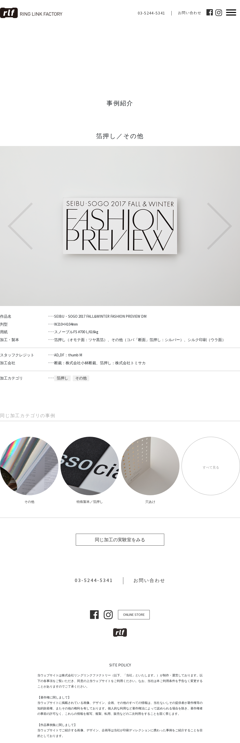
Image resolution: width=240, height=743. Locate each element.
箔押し (62, 374)
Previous (20, 226)
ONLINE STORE (134, 614)
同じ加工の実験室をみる (120, 540)
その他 (81, 374)
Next (219, 226)
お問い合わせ (189, 12)
